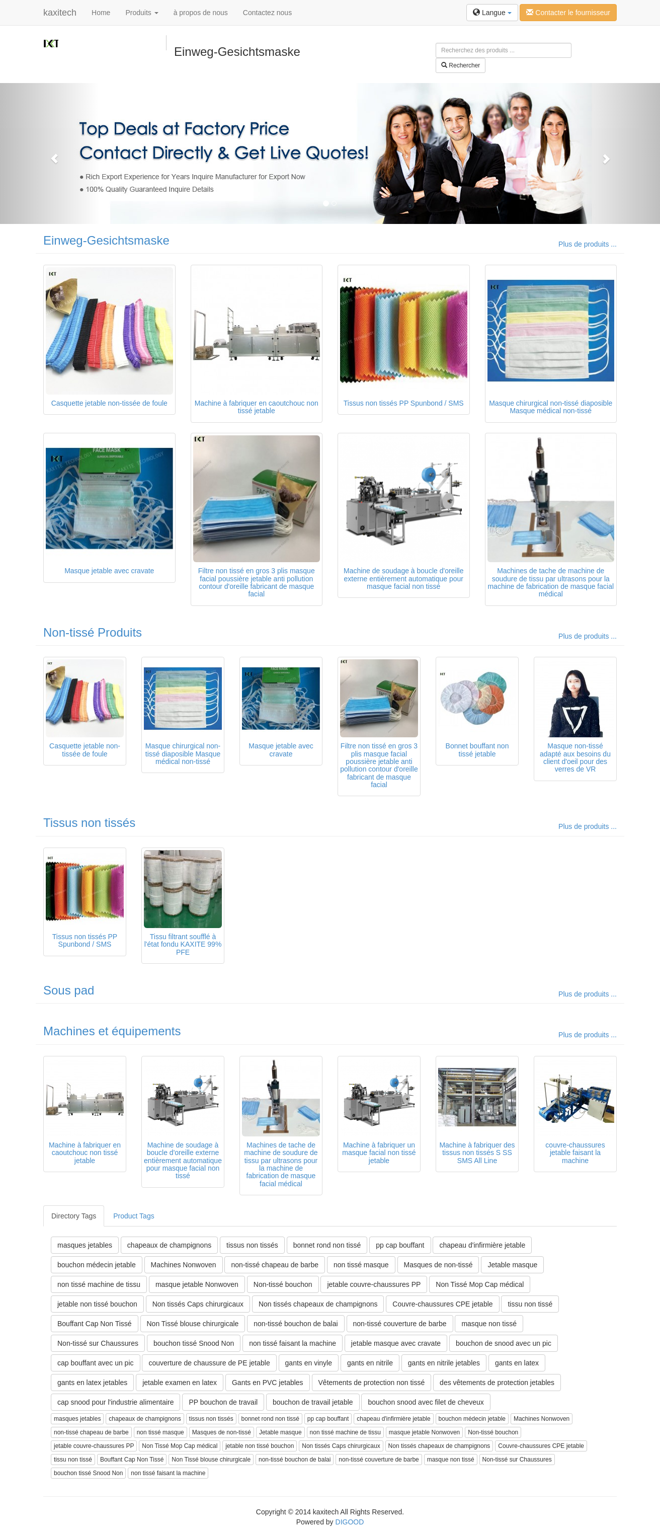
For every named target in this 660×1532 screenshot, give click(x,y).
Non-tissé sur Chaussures (97, 1343)
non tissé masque (361, 1265)
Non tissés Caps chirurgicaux (197, 1304)
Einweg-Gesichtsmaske (106, 240)
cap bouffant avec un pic (95, 1363)
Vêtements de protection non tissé (371, 1382)
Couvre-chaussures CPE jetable (442, 1304)
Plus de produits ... (587, 244)
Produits (141, 13)
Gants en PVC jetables (267, 1382)
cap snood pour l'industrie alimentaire (115, 1402)
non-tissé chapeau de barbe (274, 1265)
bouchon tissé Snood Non (193, 1343)
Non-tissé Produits (92, 632)
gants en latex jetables (92, 1382)
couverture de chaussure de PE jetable (209, 1363)
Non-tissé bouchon (283, 1284)
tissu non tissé (530, 1304)
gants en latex (517, 1363)
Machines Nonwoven (183, 1265)
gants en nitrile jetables (444, 1363)
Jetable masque (512, 1265)
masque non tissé (489, 1324)
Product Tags (133, 1216)
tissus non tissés (252, 1245)
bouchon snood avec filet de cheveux (425, 1402)
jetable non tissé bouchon (97, 1304)
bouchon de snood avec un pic (503, 1343)
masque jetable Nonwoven (196, 1284)
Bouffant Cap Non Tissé (94, 1324)
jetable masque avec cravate (396, 1343)
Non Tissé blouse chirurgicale (193, 1324)
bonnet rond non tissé (327, 1245)
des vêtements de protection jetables (497, 1382)
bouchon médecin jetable (96, 1265)
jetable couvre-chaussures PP (374, 1284)
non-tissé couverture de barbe (400, 1324)
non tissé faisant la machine (292, 1343)
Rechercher (460, 65)
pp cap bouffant (400, 1245)
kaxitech (59, 13)
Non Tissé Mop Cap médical (480, 1284)
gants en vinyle (308, 1363)
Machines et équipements (112, 1031)
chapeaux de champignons (169, 1245)
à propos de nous (201, 13)
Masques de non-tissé (438, 1265)
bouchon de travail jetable (313, 1402)
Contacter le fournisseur (568, 13)
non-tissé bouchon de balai (296, 1324)
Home (101, 13)
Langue (492, 13)
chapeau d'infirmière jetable (482, 1245)
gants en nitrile (370, 1363)
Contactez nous (267, 13)
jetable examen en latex (179, 1382)
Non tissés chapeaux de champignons (318, 1304)
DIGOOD (350, 1522)
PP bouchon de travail (223, 1402)
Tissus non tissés (89, 822)
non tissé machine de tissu (98, 1284)
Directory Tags (73, 1216)
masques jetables (84, 1245)
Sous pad (68, 990)
